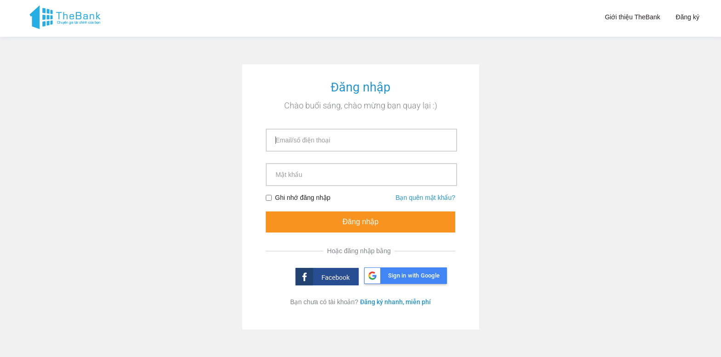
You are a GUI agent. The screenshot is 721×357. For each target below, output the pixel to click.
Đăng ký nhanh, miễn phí (395, 302)
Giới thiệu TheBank (632, 17)
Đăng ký (687, 17)
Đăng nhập (360, 222)
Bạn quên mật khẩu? (425, 197)
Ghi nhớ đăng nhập (298, 197)
